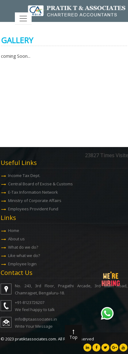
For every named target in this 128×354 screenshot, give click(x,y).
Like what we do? (25, 255)
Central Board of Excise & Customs (41, 184)
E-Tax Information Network (34, 192)
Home (14, 230)
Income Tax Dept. (25, 175)
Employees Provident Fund (34, 209)
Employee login (23, 264)
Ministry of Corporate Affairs (35, 200)
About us (17, 239)
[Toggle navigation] (23, 18)
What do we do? (24, 247)
